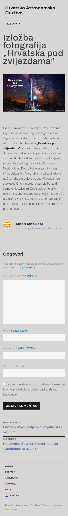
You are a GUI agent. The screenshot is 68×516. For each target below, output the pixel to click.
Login (8, 490)
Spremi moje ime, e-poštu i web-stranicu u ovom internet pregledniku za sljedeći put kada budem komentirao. (34, 389)
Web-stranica (13, 366)
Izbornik (13, 23)
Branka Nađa (39, 148)
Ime (15, 330)
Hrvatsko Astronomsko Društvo (22, 505)
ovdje (17, 209)
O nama (9, 466)
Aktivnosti (11, 478)
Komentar (21, 276)
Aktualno (11, 484)
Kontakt (10, 472)
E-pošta (19, 348)
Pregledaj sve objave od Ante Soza (43, 228)
